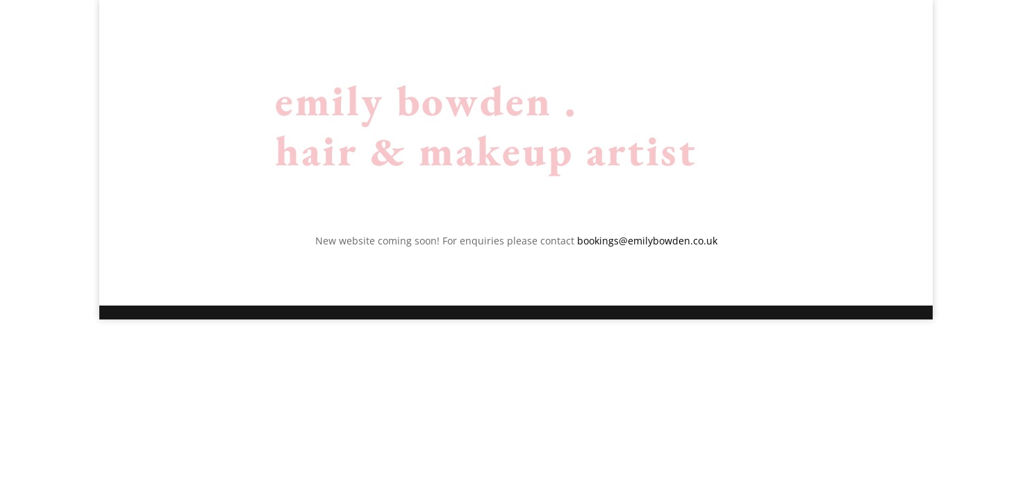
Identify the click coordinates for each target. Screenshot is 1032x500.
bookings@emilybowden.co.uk (647, 240)
